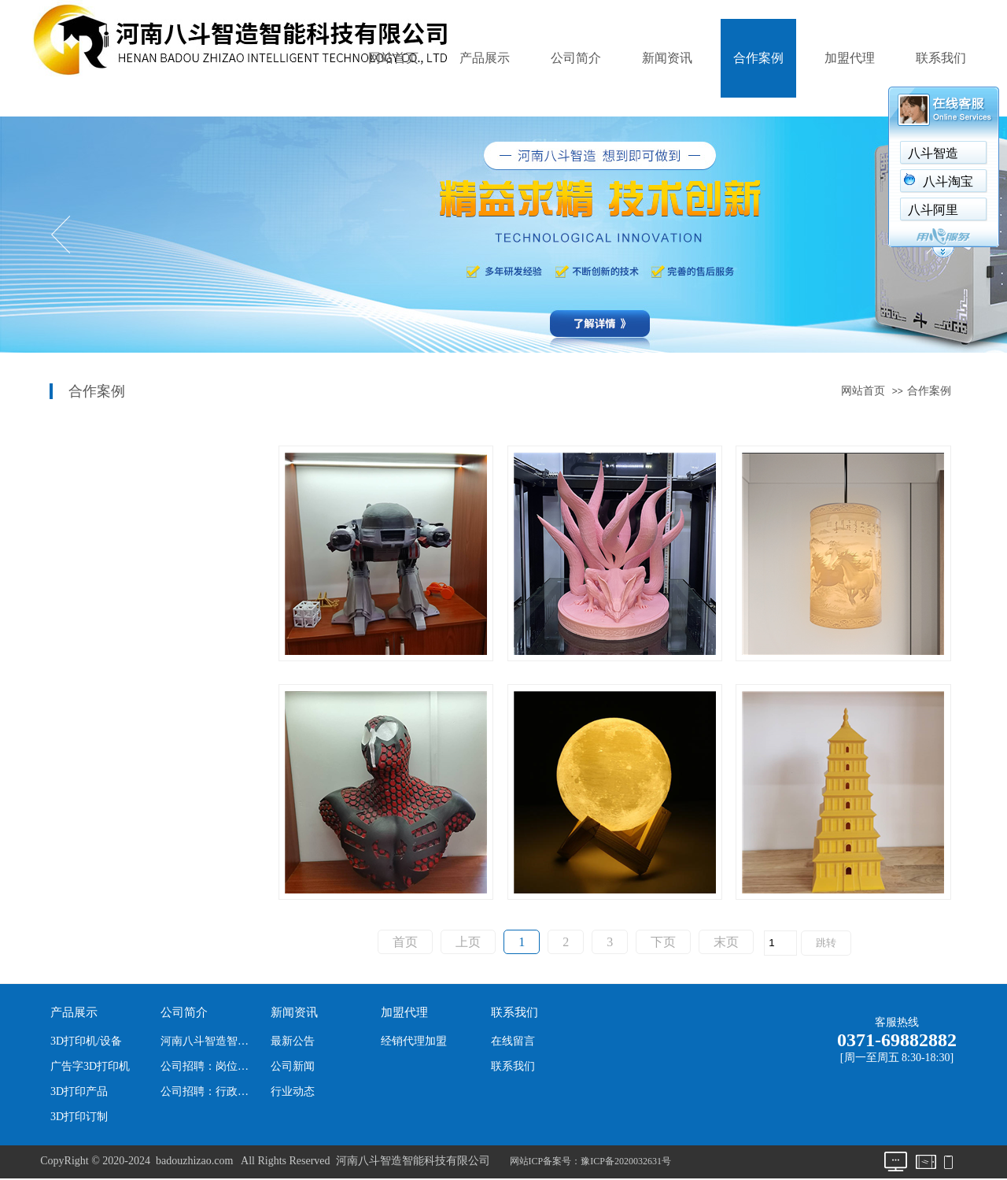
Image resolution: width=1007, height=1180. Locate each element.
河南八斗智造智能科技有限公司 (208, 1041)
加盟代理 (849, 58)
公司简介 (576, 58)
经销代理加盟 (414, 1041)
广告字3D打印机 (90, 1066)
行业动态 (293, 1091)
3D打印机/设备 (86, 1041)
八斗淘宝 (948, 181)
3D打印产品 (79, 1091)
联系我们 (941, 58)
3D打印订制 (79, 1117)
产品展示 (484, 58)
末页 (726, 942)
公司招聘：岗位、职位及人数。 (208, 1066)
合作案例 (758, 58)
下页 (663, 942)
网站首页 (393, 58)
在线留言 (513, 1041)
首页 (405, 942)
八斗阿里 (933, 209)
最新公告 (293, 1041)
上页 (468, 942)
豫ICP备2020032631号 (626, 1161)
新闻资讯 (667, 58)
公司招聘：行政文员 (208, 1091)
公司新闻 (293, 1066)
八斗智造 (933, 153)
